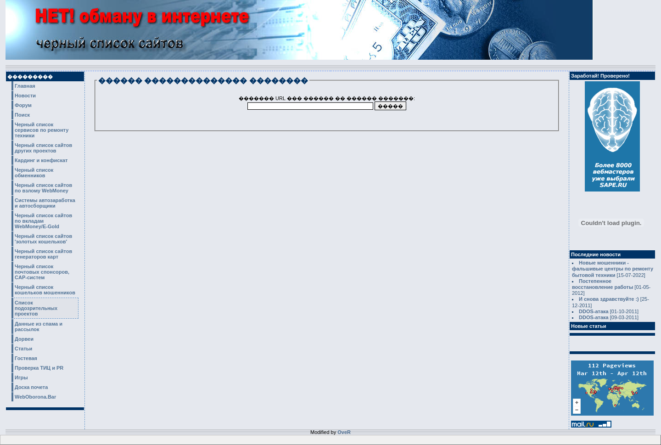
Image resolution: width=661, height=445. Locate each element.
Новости (25, 95)
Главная (25, 86)
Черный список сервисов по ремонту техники (41, 130)
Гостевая (26, 358)
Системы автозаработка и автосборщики (45, 202)
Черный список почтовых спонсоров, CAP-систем (42, 272)
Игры (21, 377)
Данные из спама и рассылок (38, 326)
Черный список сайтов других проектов (43, 147)
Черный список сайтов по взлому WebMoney (43, 187)
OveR (344, 432)
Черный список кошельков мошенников (45, 289)
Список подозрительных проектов (36, 308)
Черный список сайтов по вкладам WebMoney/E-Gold (43, 221)
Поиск (22, 115)
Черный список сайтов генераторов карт (43, 253)
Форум (23, 105)
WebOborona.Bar (35, 397)
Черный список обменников (34, 172)
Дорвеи (24, 339)
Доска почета (31, 387)
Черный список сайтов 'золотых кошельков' (43, 238)
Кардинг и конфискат (41, 160)
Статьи (23, 348)
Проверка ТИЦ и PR (39, 368)
